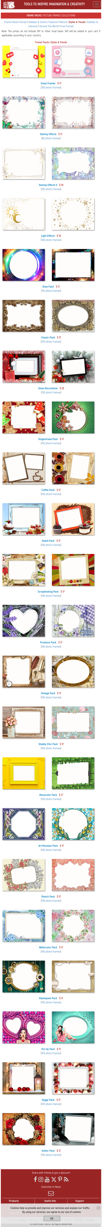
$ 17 (59, 83)
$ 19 (61, 185)
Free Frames (67, 26)
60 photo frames (51, 138)
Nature (64, 22)
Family (23, 22)
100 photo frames (51, 87)
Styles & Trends (77, 22)
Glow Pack (48, 286)
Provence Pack (48, 642)
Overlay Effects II (48, 185)
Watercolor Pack (48, 947)
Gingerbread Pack (48, 439)
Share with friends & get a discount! (51, 1173)
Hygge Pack (48, 1100)
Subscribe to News (51, 1190)
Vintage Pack (48, 693)
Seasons (54, 22)
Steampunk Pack (48, 998)
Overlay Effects (48, 134)
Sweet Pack (48, 541)
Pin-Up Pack (48, 1049)
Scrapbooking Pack (48, 591)
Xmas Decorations (48, 388)
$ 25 (62, 388)
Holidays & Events (38, 22)
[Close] (98, 1208)
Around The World (49, 26)
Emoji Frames (48, 83)
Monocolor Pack (48, 795)
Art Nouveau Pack (48, 846)
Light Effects (48, 236)
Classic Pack (48, 337)
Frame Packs (11, 22)
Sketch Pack (48, 896)
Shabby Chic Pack (48, 744)
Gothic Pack (48, 1150)
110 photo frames (51, 291)
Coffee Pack (48, 490)
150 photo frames (51, 392)
